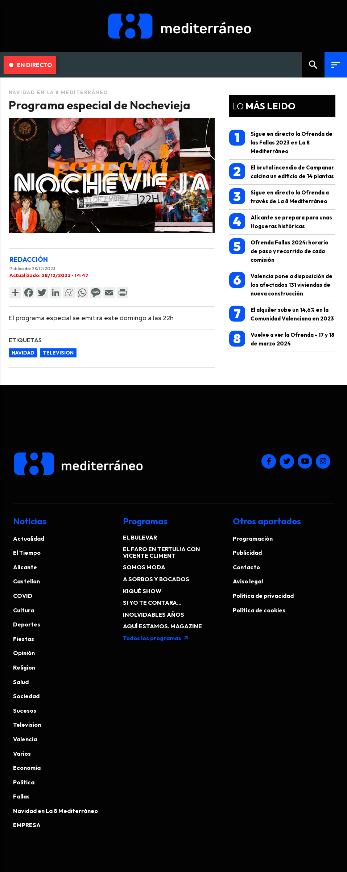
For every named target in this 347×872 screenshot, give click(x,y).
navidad (23, 352)
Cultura (23, 610)
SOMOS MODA (144, 567)
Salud (21, 682)
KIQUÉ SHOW (142, 591)
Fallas (21, 796)
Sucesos (24, 710)
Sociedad (26, 696)
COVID (22, 595)
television (58, 352)
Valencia (25, 739)
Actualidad (28, 538)
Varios (22, 753)
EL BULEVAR (140, 537)
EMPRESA (27, 825)
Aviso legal (248, 581)
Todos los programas (156, 638)
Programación (253, 538)
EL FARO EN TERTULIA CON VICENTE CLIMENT (161, 552)
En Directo (30, 64)
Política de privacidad (263, 595)
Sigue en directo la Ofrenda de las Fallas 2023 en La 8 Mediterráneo (280, 142)
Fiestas (23, 638)
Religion (24, 667)
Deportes (26, 624)
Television (27, 724)
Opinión (24, 653)
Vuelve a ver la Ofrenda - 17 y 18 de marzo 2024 (281, 339)
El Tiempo (27, 552)
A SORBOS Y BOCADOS (156, 579)
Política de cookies (259, 610)
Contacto (246, 567)
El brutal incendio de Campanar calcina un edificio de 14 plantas (281, 171)
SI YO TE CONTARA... (152, 602)
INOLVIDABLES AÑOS (153, 614)
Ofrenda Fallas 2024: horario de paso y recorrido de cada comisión (279, 250)
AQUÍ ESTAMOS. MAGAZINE (162, 626)
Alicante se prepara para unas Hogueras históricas (280, 221)
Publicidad (247, 552)
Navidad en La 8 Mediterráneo (58, 92)
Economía (27, 767)
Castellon (26, 581)
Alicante (25, 567)
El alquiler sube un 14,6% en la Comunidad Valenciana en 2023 (281, 314)
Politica (23, 782)
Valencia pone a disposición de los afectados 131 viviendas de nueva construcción (280, 284)
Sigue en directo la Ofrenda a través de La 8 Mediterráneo (279, 196)
